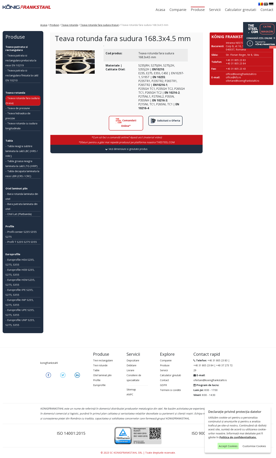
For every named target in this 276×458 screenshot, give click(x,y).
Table (96, 370)
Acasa (160, 9)
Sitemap (131, 389)
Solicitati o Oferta (165, 121)
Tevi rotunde (100, 365)
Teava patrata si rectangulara (16, 48)
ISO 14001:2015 (71, 433)
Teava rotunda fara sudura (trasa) (99, 25)
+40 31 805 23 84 (203, 365)
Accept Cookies (228, 446)
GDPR (163, 385)
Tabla (9, 140)
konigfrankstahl (49, 363)
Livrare (130, 370)
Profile (9, 226)
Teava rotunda (69, 25)
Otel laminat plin (16, 188)
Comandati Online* (125, 123)
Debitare (131, 365)
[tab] (126, 149)
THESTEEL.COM (127, 142)
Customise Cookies (254, 446)
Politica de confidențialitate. (238, 437)
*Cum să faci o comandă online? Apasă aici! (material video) (126, 137)
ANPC (130, 394)
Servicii (215, 9)
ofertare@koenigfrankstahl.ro (242, 80)
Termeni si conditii (170, 390)
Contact (267, 9)
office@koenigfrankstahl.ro (241, 74)
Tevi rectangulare (103, 360)
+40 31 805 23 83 (217, 360)
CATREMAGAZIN (267, 29)
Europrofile (12, 254)
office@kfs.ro (233, 77)
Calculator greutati (240, 9)
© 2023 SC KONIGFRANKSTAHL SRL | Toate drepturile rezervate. (138, 452)
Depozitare (133, 360)
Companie (178, 9)
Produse (198, 9)
